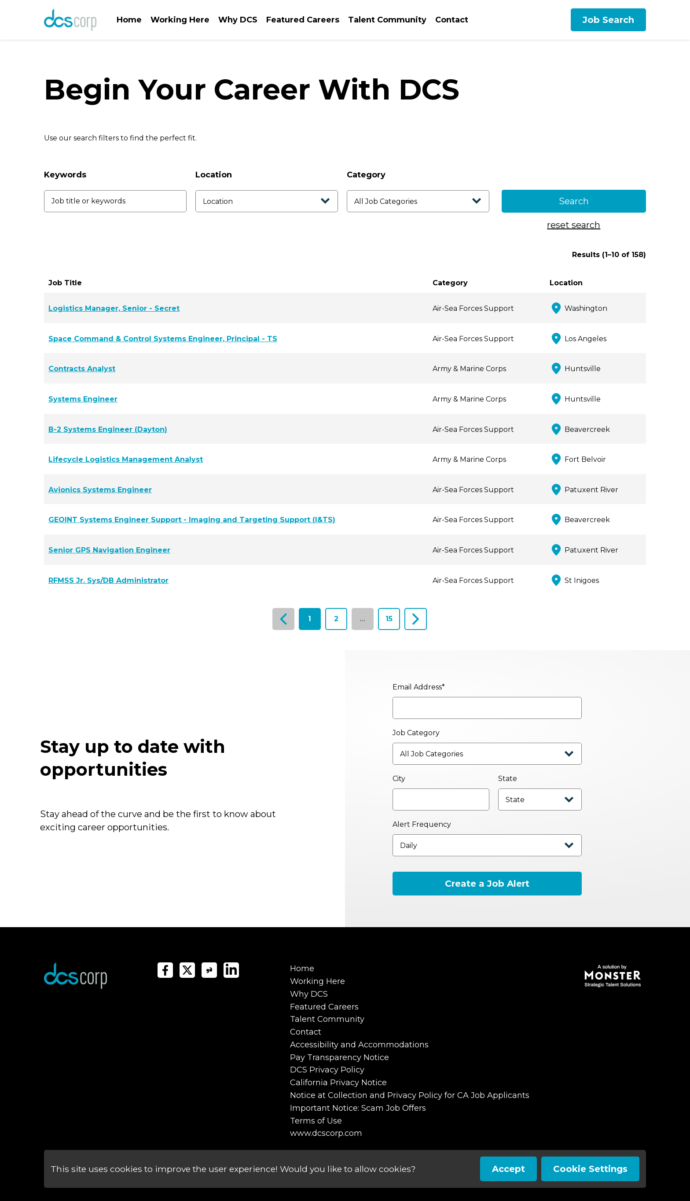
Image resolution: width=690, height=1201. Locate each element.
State (507, 778)
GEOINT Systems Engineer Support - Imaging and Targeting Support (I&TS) (191, 520)
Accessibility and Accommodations (359, 1045)
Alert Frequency (422, 824)
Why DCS (237, 20)
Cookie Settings (590, 1169)
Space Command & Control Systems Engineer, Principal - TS (162, 339)
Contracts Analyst (81, 369)
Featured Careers (302, 20)
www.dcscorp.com (326, 1133)
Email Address (419, 687)
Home (129, 20)
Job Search (608, 20)
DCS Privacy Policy (327, 1070)
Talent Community (387, 20)
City (399, 778)
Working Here (179, 20)
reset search (573, 225)
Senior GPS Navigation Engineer (109, 550)
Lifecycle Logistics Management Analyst (125, 459)
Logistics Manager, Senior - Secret (114, 308)
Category (366, 175)
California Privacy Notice (338, 1082)
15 (389, 619)
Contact (451, 20)
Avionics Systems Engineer (100, 490)
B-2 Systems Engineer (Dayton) (107, 429)
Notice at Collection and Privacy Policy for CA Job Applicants (409, 1095)
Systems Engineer (82, 399)
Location (213, 175)
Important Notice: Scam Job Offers (358, 1108)
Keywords (65, 175)
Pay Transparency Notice (339, 1057)
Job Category (416, 733)
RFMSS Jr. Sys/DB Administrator (108, 580)
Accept (508, 1169)
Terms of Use (316, 1121)
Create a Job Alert (487, 883)
